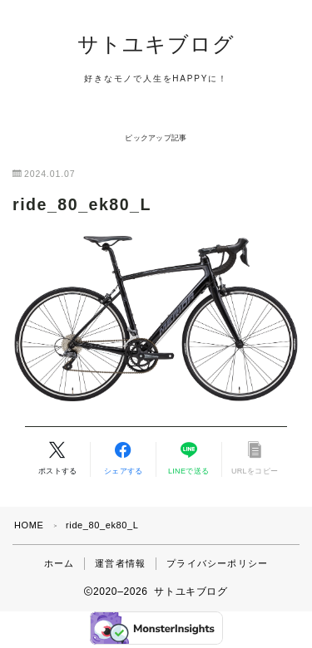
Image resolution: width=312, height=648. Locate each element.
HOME (28, 525)
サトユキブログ (156, 44)
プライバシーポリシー (217, 563)
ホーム (59, 563)
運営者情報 (120, 563)
